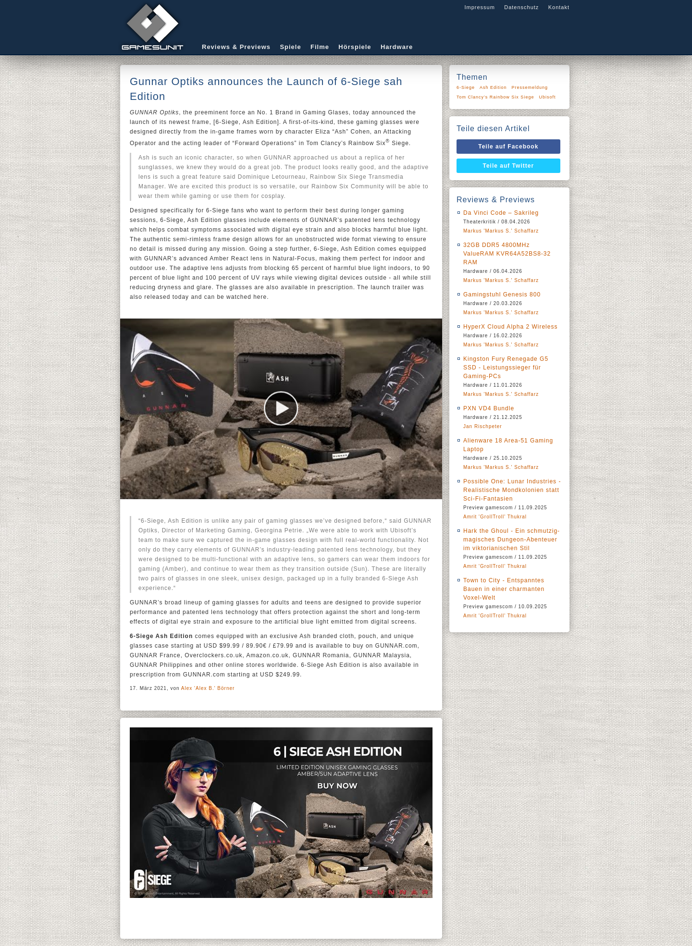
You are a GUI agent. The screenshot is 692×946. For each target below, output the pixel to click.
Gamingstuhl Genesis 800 (502, 294)
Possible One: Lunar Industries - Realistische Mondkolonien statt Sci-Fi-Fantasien (512, 490)
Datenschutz (521, 7)
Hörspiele (354, 46)
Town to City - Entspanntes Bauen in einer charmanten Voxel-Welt (503, 589)
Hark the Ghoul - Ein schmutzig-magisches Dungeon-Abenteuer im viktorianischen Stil (511, 540)
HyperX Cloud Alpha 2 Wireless (510, 326)
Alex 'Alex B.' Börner (208, 688)
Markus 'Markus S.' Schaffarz (501, 230)
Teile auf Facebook (508, 146)
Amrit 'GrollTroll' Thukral (495, 516)
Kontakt (558, 7)
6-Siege (466, 87)
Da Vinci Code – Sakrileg (501, 212)
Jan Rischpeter (482, 426)
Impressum (479, 7)
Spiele (290, 46)
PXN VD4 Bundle (488, 408)
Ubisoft (547, 97)
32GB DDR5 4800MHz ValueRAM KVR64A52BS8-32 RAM (507, 254)
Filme (319, 46)
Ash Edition (493, 87)
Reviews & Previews (236, 46)
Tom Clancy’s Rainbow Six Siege (495, 97)
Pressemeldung (530, 87)
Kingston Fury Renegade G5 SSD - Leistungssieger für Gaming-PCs (505, 368)
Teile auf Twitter (508, 165)
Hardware (397, 46)
